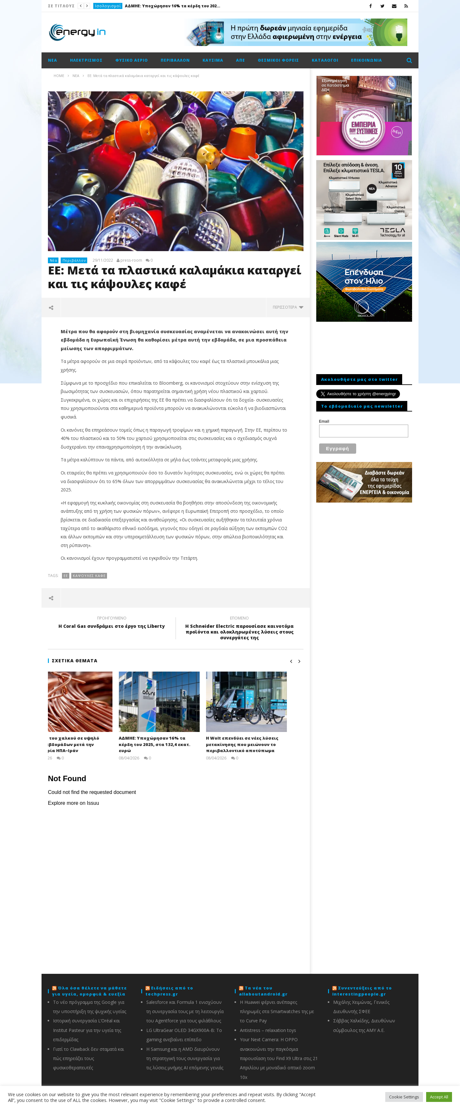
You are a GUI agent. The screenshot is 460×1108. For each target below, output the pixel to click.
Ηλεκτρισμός (86, 60)
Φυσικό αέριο (131, 60)
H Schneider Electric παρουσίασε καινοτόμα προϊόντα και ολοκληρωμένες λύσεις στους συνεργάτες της (239, 629)
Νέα (52, 60)
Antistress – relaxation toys (268, 1030)
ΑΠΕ (240, 60)
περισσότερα (288, 307)
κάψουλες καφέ (89, 575)
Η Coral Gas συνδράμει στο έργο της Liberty (111, 623)
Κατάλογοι (325, 60)
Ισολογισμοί (108, 6)
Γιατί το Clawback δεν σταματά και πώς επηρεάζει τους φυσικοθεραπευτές (88, 1058)
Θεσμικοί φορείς (278, 60)
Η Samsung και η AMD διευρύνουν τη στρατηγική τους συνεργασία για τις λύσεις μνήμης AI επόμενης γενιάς (184, 1058)
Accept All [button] (439, 1097)
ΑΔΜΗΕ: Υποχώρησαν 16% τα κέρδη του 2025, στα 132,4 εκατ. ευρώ (173, 6)
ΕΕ (66, 575)
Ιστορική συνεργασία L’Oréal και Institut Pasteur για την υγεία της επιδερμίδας (87, 1030)
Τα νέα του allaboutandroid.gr (263, 991)
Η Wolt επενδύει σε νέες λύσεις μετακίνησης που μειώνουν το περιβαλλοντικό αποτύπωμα (258, 744)
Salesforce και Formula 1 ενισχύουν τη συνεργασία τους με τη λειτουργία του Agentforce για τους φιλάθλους (185, 1011)
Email (324, 421)
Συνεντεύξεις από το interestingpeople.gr (362, 991)
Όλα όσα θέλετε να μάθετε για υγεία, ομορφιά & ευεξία (89, 991)
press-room (131, 260)
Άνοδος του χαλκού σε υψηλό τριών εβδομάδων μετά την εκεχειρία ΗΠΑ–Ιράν (82, 744)
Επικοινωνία (366, 60)
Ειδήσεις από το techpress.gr (169, 991)
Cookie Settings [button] (404, 1097)
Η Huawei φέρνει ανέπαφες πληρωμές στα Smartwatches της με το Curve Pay (277, 1011)
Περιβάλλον (175, 60)
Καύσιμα (213, 60)
